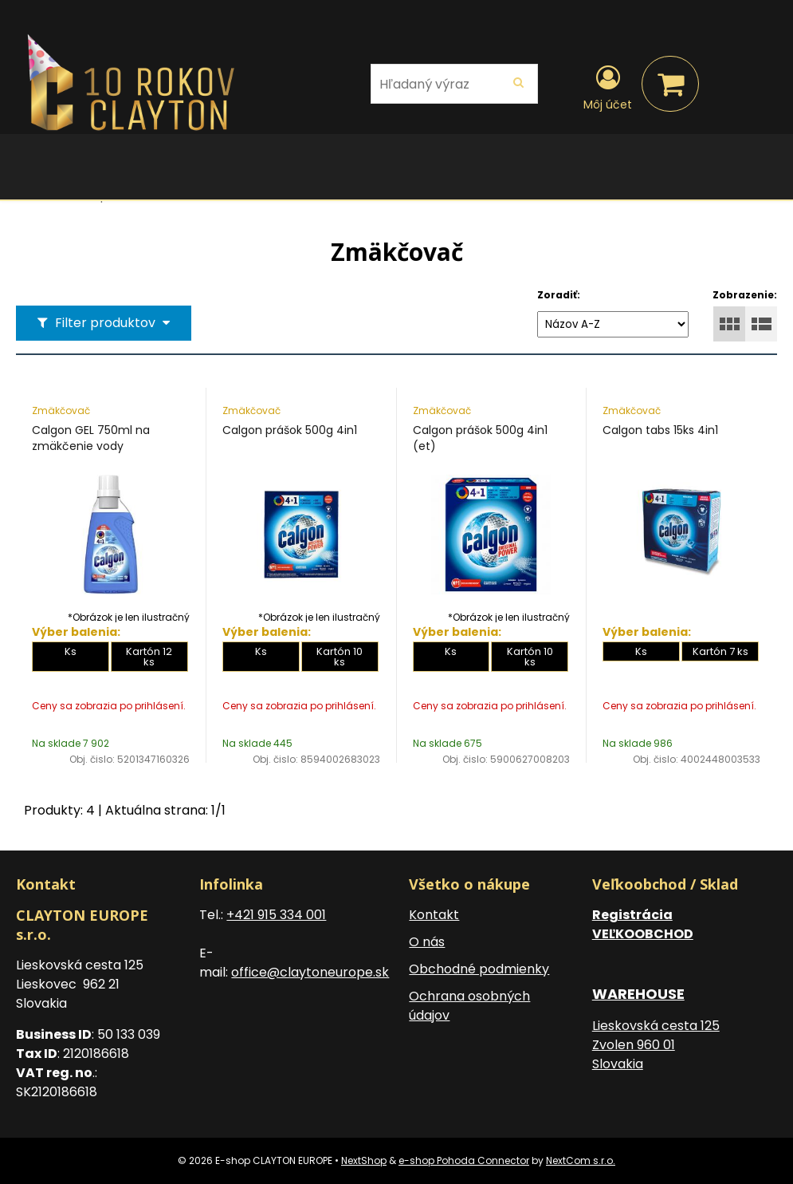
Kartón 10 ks (339, 656)
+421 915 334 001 (276, 915)
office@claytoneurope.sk (310, 972)
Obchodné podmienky (479, 969)
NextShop (364, 1160)
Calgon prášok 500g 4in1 (289, 430)
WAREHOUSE (638, 994)
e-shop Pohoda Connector (463, 1160)
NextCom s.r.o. (580, 1160)
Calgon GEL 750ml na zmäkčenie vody (91, 438)
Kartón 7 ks (720, 651)
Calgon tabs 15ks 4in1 (660, 430)
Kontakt (434, 915)
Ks (71, 651)
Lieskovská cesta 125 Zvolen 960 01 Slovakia (656, 1044)
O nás (427, 942)
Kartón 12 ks (149, 656)
